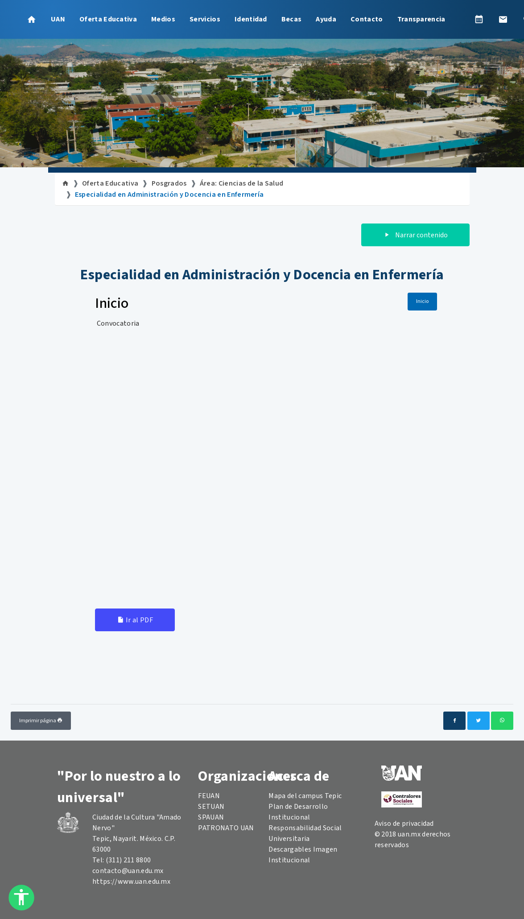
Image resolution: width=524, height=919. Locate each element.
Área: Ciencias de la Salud (241, 183)
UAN (58, 19)
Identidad (251, 19)
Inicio (422, 301)
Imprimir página (40, 720)
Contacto (367, 19)
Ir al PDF (135, 620)
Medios (163, 19)
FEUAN (209, 796)
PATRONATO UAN (226, 828)
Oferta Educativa (108, 19)
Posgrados (169, 183)
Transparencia (421, 19)
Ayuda (326, 19)
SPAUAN (211, 817)
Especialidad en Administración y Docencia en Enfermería (169, 194)
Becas (291, 19)
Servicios (205, 19)
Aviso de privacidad (404, 823)
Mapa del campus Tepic (305, 796)
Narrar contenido (415, 235)
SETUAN (211, 806)
